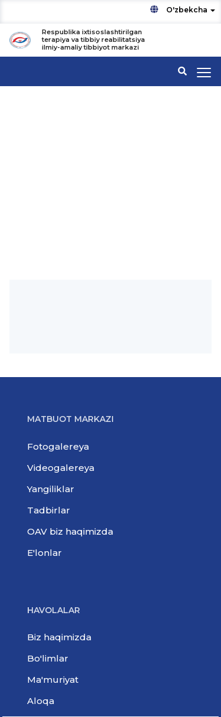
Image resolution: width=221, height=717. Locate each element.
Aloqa (40, 700)
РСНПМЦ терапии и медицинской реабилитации (96, 218)
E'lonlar (44, 552)
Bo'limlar (47, 658)
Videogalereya (60, 467)
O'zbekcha (182, 9)
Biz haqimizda (59, 637)
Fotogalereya (58, 446)
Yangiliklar (50, 489)
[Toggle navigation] (204, 72)
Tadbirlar (48, 510)
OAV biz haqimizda (70, 531)
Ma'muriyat (52, 679)
